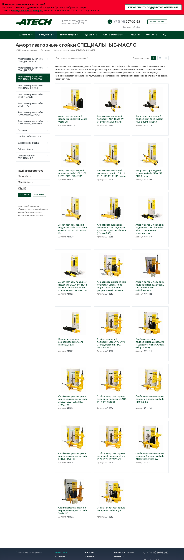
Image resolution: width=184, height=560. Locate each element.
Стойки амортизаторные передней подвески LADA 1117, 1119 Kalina (111, 399)
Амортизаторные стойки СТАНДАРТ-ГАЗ (30, 69)
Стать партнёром (113, 35)
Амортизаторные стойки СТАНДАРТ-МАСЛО (30, 60)
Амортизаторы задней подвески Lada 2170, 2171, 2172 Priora (150, 173)
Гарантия (135, 35)
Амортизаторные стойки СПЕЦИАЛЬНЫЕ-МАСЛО (30, 77)
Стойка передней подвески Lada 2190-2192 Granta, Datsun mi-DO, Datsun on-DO (111, 343)
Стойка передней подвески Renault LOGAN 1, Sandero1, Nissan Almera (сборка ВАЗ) (150, 343)
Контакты (152, 35)
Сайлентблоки (25, 149)
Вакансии (60, 557)
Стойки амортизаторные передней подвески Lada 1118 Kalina (150, 399)
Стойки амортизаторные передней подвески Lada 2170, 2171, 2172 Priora (111, 456)
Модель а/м (24, 182)
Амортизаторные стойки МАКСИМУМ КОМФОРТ (30, 113)
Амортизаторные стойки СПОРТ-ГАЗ (30, 104)
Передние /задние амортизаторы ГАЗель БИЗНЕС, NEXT (70, 342)
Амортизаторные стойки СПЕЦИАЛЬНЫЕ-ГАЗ (30, 86)
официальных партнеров (27, 10)
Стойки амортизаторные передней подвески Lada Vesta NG (72, 510)
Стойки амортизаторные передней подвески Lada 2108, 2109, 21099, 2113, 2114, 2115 (72, 400)
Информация (69, 35)
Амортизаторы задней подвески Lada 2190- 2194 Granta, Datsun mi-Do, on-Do (72, 228)
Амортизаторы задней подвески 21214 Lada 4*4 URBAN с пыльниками (110, 119)
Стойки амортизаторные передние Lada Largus (111, 509)
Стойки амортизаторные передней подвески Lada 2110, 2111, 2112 (72, 456)
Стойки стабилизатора (29, 136)
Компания (25, 35)
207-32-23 (127, 21)
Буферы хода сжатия (28, 143)
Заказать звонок (157, 21)
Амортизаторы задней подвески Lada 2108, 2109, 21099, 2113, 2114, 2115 (72, 173)
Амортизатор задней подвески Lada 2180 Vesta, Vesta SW (72, 119)
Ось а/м (22, 188)
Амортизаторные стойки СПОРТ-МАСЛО (30, 95)
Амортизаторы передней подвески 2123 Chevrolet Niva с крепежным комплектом (150, 228)
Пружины (22, 130)
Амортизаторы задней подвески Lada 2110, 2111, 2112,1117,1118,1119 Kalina (111, 173)
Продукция (46, 35)
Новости (89, 553)
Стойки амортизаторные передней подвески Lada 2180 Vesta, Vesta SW (150, 456)
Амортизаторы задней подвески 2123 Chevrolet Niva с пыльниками (149, 119)
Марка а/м (23, 176)
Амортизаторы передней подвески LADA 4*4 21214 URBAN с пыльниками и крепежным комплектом (72, 286)
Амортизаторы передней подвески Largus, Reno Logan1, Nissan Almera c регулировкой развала (111, 286)
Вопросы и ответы (124, 553)
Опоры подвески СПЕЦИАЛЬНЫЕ (26, 156)
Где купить (90, 35)
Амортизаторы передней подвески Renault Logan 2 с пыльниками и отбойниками (150, 286)
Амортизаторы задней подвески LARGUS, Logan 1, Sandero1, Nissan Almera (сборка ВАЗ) (111, 228)
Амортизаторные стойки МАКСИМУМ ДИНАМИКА (30, 122)
